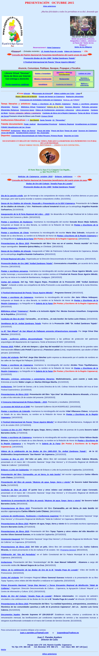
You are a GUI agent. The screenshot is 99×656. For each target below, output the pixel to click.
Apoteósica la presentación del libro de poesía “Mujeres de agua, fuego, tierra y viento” (41, 501)
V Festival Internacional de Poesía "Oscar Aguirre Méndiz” (49, 62)
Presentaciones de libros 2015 (15, 243)
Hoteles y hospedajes (43, 73)
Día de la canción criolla (12, 196)
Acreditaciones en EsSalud (86, 124)
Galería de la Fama (25, 239)
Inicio (3, 650)
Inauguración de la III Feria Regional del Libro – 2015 (25, 214)
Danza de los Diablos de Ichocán (16, 251)
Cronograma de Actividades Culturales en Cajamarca (41, 100)
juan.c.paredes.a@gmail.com (34, 633)
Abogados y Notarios (64, 73)
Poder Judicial (30, 124)
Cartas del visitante (10, 282)
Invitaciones (16, 131)
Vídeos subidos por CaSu (64, 93)
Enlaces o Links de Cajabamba (15, 470)
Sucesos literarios (72, 107)
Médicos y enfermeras (84, 84)
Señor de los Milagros (83, 47)
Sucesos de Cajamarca (87, 131)
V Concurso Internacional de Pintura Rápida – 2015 (24, 402)
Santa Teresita (45, 120)
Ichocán (27, 93)
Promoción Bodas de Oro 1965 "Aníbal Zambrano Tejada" (49, 58)
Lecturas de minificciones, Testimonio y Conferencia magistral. (30, 516)
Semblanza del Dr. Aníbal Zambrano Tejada (21, 323)
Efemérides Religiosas (10, 110)
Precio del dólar (43, 131)
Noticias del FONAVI (71, 100)
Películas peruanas (89, 107)
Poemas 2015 (7, 347)
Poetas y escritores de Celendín (15, 411)
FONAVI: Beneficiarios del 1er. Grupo (16, 127)
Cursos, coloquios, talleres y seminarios (25, 113)
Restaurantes (64, 79)
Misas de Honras (28, 131)
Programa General (68, 550)
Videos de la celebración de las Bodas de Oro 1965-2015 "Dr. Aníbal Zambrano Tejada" (43, 451)
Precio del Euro (57, 131)
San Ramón (34, 120)
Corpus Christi (47, 116)
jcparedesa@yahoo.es (68, 633)
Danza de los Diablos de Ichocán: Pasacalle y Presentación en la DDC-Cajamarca (38, 203)
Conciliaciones (64, 74)
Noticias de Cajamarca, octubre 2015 (35, 177)
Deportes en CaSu (71, 136)
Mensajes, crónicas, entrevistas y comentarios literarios (27, 379)
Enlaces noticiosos (63, 177)
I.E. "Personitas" (58, 120)
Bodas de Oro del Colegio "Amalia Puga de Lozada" (49, 184)
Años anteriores (49, 6)
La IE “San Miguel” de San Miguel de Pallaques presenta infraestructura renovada (39, 331)
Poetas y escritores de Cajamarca (17, 297)
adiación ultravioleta (75, 97)
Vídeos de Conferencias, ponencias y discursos (54, 110)
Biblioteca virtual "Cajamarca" (14, 311)
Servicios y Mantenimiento (84, 79)
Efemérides (5, 107)
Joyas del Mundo (8, 133)
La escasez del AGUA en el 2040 (15, 407)
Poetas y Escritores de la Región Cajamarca (51, 104)
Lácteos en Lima (85, 73)
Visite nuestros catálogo (17, 84)
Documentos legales (10, 615)
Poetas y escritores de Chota (15, 233)
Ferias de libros (84, 113)
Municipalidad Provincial (47, 124)
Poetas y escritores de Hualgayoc (16, 222)
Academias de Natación (64, 84)
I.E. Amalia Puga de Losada (52, 51)
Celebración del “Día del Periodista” (18, 554)
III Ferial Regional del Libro (13, 259)
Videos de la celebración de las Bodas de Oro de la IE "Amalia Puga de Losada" (39, 570)
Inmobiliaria (43, 84)
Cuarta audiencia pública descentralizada (21, 339)
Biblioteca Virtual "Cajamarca (33, 107)
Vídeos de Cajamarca (72, 51)
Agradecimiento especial (26, 133)
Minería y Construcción (42, 79)
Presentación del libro (11, 474)
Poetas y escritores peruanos (85, 104)
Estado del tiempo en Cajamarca (52, 97)
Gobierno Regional (66, 124)
